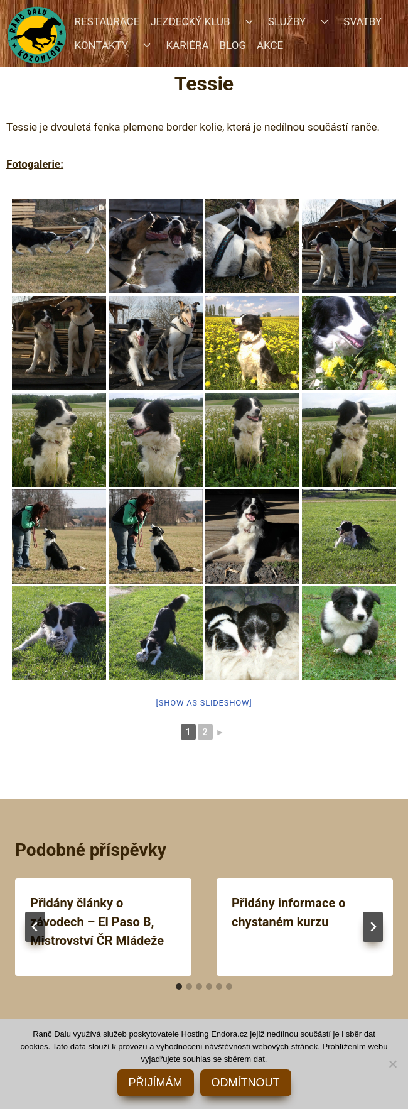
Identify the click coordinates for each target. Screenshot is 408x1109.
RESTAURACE (107, 21)
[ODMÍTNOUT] (392, 1063)
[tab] (179, 986)
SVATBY (362, 21)
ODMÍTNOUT (246, 1082)
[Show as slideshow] (204, 702)
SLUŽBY (287, 21)
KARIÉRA (187, 45)
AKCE (270, 45)
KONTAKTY (102, 45)
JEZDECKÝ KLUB (190, 21)
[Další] (373, 927)
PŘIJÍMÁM (156, 1082)
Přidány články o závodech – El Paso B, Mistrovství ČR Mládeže (97, 921)
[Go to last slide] (35, 927)
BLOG (233, 45)
